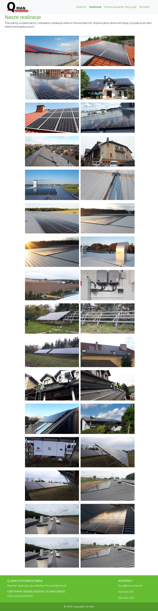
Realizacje (95, 7)
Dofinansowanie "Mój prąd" (120, 7)
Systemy (81, 7)
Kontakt (144, 7)
